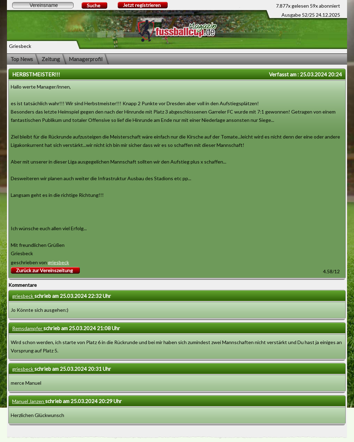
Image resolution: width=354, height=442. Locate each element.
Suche (93, 5)
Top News (21, 59)
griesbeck (58, 262)
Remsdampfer (27, 328)
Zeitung (51, 59)
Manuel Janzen (28, 401)
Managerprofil (85, 59)
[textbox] (42, 5)
